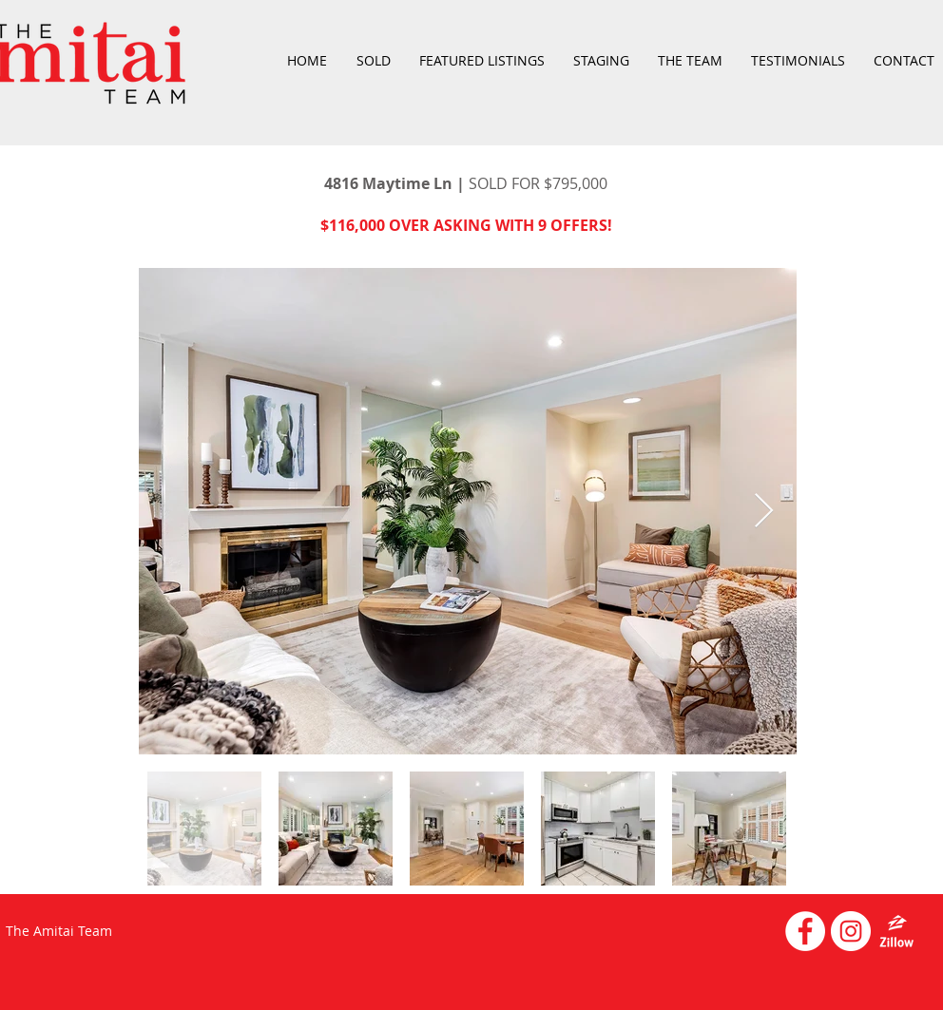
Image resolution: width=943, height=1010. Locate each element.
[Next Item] (764, 511)
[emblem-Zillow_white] (896, 931)
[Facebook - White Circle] (805, 931)
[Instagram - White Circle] (851, 931)
